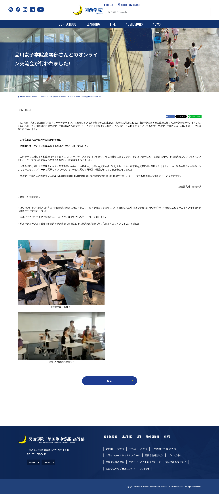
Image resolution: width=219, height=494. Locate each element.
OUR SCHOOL (67, 24)
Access (32, 462)
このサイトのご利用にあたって (145, 462)
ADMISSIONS (134, 24)
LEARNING (93, 24)
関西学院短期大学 (154, 455)
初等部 (120, 448)
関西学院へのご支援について (121, 468)
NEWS (157, 24)
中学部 (132, 448)
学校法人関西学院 (115, 462)
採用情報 (144, 468)
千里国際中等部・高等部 (27, 96)
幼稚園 (109, 448)
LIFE (113, 24)
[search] (159, 12)
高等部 (143, 448)
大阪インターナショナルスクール (123, 455)
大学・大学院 (174, 455)
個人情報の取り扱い (175, 462)
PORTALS (108, 5)
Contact (47, 462)
